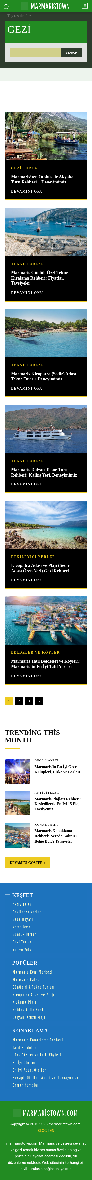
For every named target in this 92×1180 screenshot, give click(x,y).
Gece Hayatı (47, 760)
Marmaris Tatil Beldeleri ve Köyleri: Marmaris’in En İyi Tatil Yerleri (45, 664)
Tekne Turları (28, 264)
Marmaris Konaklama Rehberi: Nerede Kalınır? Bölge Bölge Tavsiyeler (56, 836)
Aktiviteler (47, 792)
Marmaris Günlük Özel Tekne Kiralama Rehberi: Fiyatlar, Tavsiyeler (39, 278)
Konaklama (46, 824)
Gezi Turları (26, 168)
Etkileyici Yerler (33, 557)
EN (52, 1130)
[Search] (71, 52)
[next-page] (39, 701)
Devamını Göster (27, 863)
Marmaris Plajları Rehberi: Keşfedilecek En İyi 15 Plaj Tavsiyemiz (58, 804)
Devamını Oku (27, 191)
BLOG (42, 1130)
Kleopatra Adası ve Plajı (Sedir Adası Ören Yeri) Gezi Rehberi (40, 568)
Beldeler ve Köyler (35, 652)
